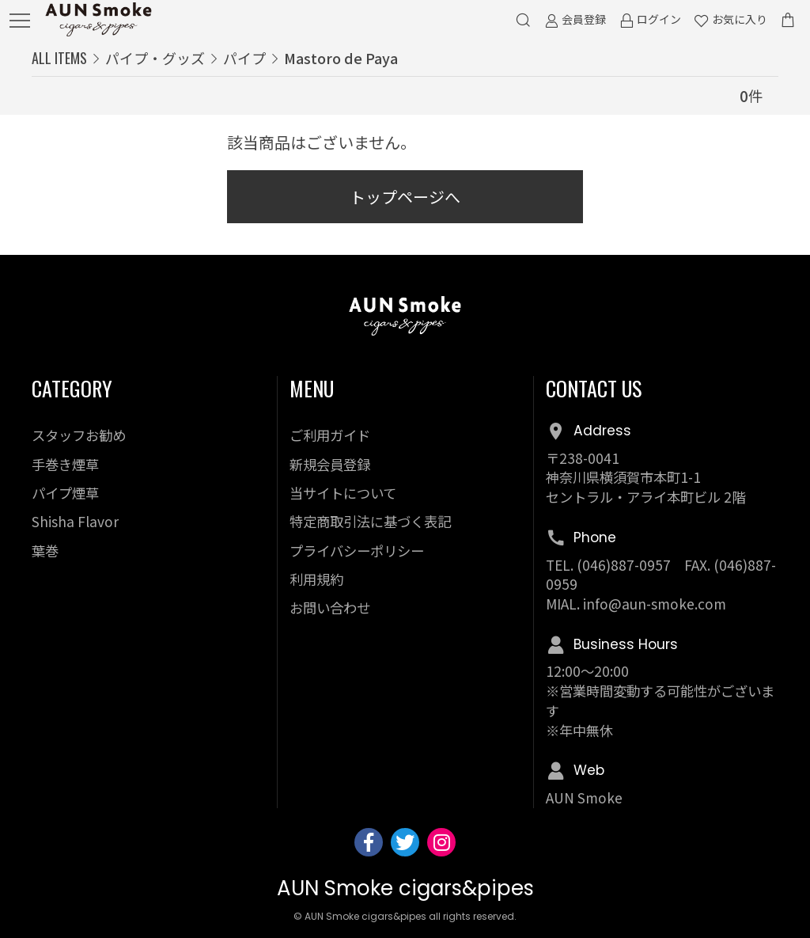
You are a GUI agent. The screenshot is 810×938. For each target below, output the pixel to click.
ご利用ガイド (330, 435)
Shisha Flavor (75, 521)
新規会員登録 (330, 464)
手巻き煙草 (65, 464)
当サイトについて (343, 493)
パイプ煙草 (65, 493)
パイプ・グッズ (155, 57)
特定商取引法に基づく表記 (370, 521)
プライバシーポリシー (357, 550)
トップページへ (405, 196)
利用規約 (316, 579)
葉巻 (45, 550)
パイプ (244, 57)
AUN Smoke (584, 797)
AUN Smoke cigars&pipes (405, 888)
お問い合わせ (330, 607)
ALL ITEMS (59, 57)
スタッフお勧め (79, 435)
